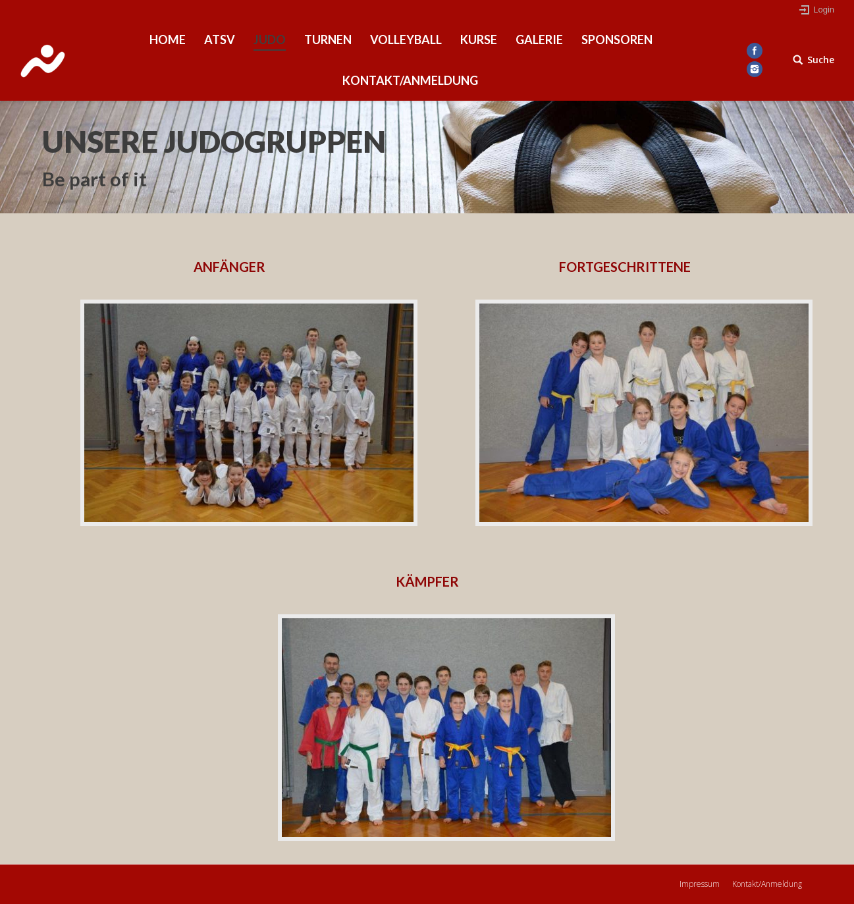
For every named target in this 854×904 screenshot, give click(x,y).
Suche (820, 60)
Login (823, 9)
